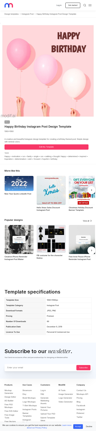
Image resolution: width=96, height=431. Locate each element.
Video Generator (65, 402)
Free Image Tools (9, 416)
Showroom (27, 390)
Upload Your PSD (47, 414)
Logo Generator (65, 398)
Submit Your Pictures (45, 408)
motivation (16, 156)
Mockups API (82, 394)
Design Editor (10, 397)
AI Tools (62, 390)
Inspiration (8, 159)
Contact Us (81, 390)
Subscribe (83, 368)
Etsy (24, 394)
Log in (59, 5)
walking (48, 156)
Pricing (79, 398)
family (29, 156)
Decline (89, 426)
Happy (7, 156)
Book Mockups (29, 398)
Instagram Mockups (26, 421)
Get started (72, 5)
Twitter (79, 417)
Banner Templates (27, 414)
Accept (78, 426)
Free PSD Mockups (8, 405)
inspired (83, 156)
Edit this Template (46, 147)
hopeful (45, 159)
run (23, 156)
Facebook (80, 405)
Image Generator (65, 394)
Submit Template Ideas (47, 419)
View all (86, 221)
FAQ (42, 394)
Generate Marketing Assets (44, 401)
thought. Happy (60, 156)
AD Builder (9, 400)
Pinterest (80, 413)
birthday (54, 159)
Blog (78, 402)
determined (73, 156)
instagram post (28, 14)
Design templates (11, 14)
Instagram (80, 409)
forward (37, 159)
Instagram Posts (29, 409)
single (36, 156)
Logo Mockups (29, 402)
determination (20, 159)
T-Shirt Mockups (29, 405)
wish (30, 159)
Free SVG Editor (11, 411)
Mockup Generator (8, 391)
